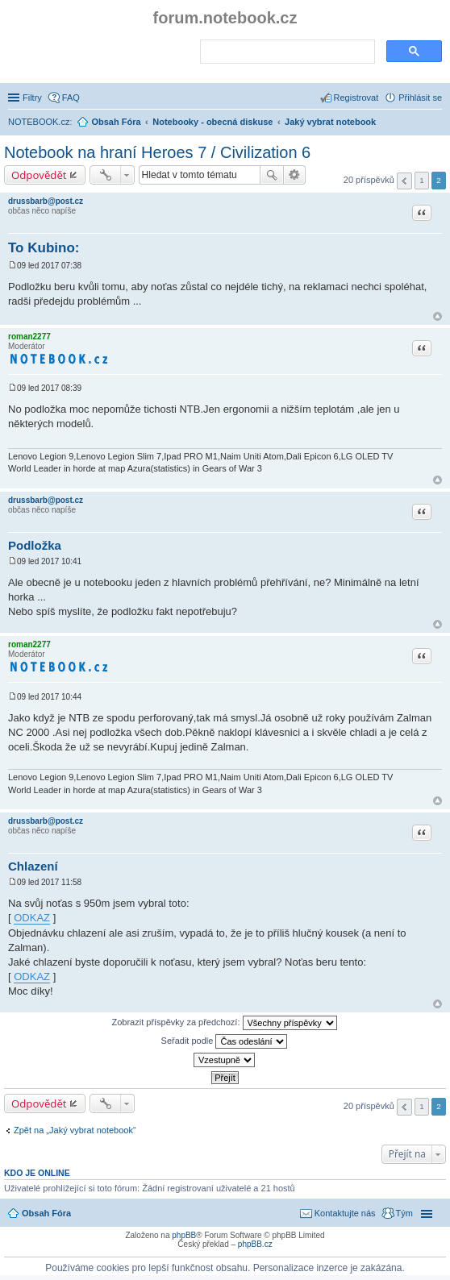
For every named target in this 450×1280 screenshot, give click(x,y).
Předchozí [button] (404, 180)
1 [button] (421, 180)
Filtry (32, 97)
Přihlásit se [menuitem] (420, 97)
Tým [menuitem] (404, 1213)
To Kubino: (43, 248)
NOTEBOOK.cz (38, 122)
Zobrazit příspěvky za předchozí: (223, 1023)
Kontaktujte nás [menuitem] (345, 1213)
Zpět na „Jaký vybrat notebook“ (75, 1130)
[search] (286, 52)
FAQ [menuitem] (71, 97)
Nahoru (437, 316)
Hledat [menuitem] (436, 123)
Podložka (34, 545)
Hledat (272, 175)
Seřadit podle (224, 1041)
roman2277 (29, 336)
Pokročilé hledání (295, 175)
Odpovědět (39, 175)
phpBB (184, 1235)
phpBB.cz (255, 1244)
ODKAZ (32, 918)
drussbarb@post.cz (45, 201)
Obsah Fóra (46, 1213)
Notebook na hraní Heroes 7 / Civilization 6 (157, 152)
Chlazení (33, 866)
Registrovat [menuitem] (356, 97)
